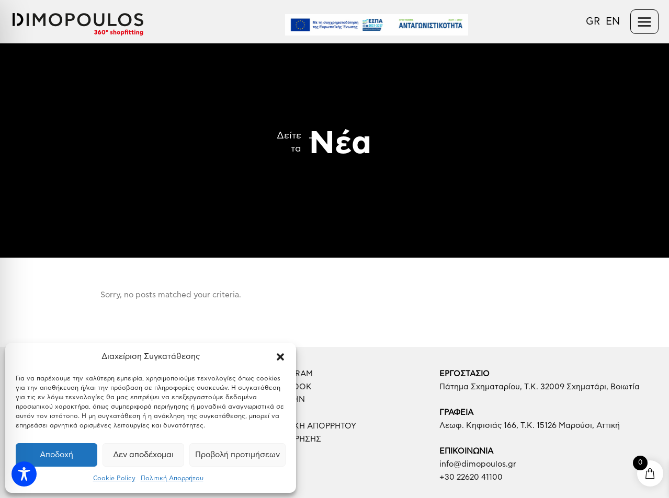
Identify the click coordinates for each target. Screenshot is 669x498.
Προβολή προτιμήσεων (237, 455)
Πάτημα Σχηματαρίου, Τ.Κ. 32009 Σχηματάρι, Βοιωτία (539, 387)
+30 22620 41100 (471, 477)
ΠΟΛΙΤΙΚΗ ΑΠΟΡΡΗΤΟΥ (311, 426)
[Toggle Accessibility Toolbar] (24, 474)
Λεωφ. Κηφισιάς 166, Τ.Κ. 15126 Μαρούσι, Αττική (529, 426)
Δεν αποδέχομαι (143, 455)
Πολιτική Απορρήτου (172, 478)
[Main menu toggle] (644, 21)
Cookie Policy (114, 478)
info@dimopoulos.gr (477, 464)
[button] (280, 357)
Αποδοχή (56, 455)
